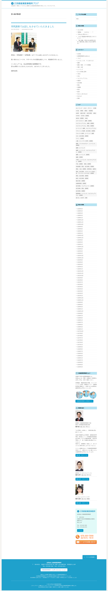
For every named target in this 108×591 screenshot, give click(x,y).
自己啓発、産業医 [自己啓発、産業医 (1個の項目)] (80, 191)
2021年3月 (80, 291)
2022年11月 (80, 257)
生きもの (79, 96)
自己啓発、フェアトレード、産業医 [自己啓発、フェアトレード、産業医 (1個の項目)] (85, 186)
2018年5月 (80, 324)
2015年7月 (80, 360)
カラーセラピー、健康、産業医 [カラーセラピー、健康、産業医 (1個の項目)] (84, 120)
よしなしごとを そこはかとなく (85, 60)
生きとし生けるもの (82, 94)
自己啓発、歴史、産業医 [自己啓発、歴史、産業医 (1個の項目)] (82, 188)
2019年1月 (80, 320)
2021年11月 (80, 273)
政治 (78, 89)
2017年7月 (80, 338)
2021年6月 (80, 284)
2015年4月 (80, 366)
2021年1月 (80, 295)
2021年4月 (80, 289)
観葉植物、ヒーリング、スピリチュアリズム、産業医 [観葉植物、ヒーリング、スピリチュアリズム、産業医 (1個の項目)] (86, 194)
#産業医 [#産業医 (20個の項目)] (91, 110)
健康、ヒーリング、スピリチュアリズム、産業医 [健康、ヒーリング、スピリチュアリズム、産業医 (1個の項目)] (85, 151)
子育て (79, 74)
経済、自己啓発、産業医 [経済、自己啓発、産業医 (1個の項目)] (82, 178)
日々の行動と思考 (81, 71)
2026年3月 (80, 213)
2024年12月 (80, 235)
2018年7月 (80, 322)
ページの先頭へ (91, 557)
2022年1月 (80, 269)
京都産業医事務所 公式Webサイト (85, 401)
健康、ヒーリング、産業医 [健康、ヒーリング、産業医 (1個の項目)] (82, 154)
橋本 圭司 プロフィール (83, 479)
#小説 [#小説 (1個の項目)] (77, 110)
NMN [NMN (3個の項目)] (86, 118)
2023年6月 (80, 248)
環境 (78, 98)
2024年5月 (80, 242)
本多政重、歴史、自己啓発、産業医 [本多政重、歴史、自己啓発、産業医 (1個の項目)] (85, 166)
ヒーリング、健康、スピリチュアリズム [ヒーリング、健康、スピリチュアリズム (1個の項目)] (86, 128)
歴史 (78, 85)
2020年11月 (80, 300)
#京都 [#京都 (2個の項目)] (94, 108)
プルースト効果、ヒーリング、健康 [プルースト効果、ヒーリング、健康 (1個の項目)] (85, 133)
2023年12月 (80, 246)
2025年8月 (80, 228)
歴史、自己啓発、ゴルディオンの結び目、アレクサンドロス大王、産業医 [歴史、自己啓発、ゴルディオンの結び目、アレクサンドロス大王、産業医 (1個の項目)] (85, 172)
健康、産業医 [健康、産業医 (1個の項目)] (79, 157)
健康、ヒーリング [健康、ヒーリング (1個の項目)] (80, 148)
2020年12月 (80, 297)
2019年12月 (80, 311)
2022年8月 (80, 260)
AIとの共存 (80, 30)
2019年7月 (80, 315)
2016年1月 (80, 358)
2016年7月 (80, 351)
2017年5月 (80, 340)
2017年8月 (80, 335)
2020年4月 (80, 306)
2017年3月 (80, 342)
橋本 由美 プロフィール (83, 503)
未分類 (79, 53)
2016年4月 (80, 353)
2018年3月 (80, 326)
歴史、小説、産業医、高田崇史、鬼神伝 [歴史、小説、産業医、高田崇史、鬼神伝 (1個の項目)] (86, 169)
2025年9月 (80, 226)
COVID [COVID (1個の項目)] (77, 115)
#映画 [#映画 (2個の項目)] (81, 110)
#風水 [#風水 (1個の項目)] (94, 113)
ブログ (79, 58)
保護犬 (79, 80)
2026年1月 (80, 217)
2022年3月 (80, 264)
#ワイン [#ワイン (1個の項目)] (90, 108)
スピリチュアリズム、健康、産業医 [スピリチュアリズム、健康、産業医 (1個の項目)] (85, 123)
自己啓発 (79, 82)
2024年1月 (80, 244)
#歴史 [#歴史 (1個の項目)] (85, 110)
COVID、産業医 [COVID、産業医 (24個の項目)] (85, 115)
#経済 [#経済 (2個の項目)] (77, 113)
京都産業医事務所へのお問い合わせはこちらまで (54, 570)
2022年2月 (80, 266)
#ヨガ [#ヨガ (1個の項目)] (85, 108)
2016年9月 (80, 346)
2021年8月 (80, 280)
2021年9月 (80, 277)
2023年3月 (80, 251)
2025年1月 (80, 233)
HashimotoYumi (27, 29)
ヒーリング (80, 69)
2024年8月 (80, 240)
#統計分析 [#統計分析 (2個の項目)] (82, 113)
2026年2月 (80, 215)
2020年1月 (80, 309)
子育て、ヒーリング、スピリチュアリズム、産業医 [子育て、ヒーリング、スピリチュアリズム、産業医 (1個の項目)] (86, 160)
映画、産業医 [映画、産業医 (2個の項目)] (87, 164)
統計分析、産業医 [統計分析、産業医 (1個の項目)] (80, 181)
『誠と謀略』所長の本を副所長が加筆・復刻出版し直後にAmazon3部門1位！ (86, 42)
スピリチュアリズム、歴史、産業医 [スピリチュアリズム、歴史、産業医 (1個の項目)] (85, 126)
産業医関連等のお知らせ (83, 56)
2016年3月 (80, 355)
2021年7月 (80, 282)
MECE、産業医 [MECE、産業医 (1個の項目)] (80, 118)
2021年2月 (80, 293)
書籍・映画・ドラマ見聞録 (84, 65)
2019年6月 (80, 317)
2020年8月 (80, 302)
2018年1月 (80, 329)
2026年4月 (80, 211)
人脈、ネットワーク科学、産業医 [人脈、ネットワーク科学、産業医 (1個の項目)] (84, 141)
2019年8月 (80, 313)
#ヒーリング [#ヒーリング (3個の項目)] (79, 108)
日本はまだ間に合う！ (83, 34)
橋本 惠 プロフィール (82, 455)
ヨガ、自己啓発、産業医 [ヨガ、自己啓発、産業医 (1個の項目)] (82, 136)
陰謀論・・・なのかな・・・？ (85, 32)
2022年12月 (80, 255)
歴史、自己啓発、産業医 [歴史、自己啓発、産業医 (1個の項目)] (82, 175)
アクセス (80, 531)
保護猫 (79, 87)
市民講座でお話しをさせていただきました (32, 26)
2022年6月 (80, 262)
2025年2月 (80, 231)
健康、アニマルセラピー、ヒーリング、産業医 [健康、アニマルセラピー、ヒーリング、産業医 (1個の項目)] (86, 144)
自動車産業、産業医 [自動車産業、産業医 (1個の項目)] (81, 183)
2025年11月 (80, 222)
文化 (78, 76)
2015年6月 (80, 362)
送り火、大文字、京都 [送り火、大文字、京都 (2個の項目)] (81, 197)
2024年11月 (80, 237)
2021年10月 (80, 275)
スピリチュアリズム (82, 78)
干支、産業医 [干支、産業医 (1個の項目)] (79, 164)
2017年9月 (80, 333)
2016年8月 (80, 349)
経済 (78, 91)
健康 (78, 62)
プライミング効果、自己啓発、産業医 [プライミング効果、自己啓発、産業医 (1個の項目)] (85, 131)
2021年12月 (80, 271)
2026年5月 (80, 208)
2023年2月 (80, 253)
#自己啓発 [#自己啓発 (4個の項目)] (89, 113)
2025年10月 (80, 224)
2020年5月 (80, 304)
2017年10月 (80, 331)
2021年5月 (80, 286)
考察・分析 (80, 67)
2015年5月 (80, 364)
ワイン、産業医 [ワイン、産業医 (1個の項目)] (80, 138)
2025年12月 (80, 220)
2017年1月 (80, 344)
